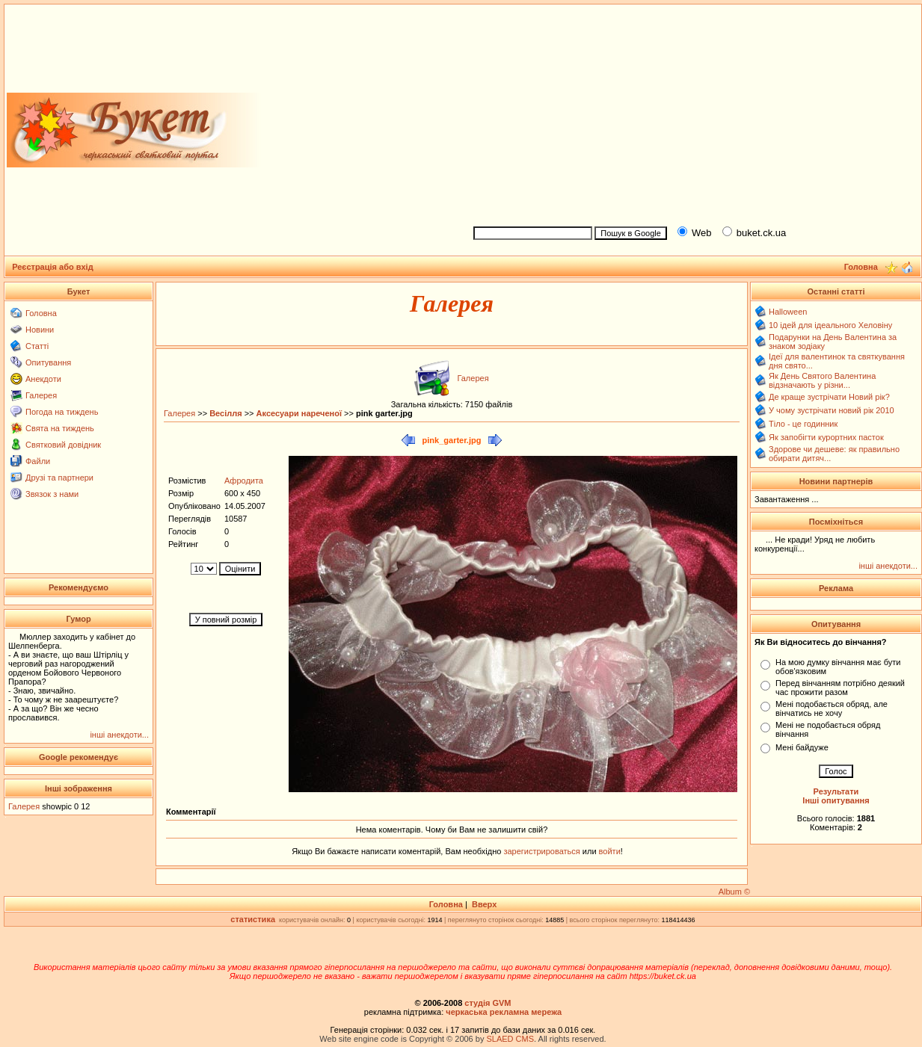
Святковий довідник (63, 444)
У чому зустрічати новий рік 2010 (831, 410)
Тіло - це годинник (803, 423)
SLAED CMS (510, 1038)
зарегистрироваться (542, 851)
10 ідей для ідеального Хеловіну (830, 325)
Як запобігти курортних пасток (826, 437)
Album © (734, 891)
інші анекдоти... (119, 734)
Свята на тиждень (59, 428)
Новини (39, 329)
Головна (41, 313)
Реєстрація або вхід (52, 266)
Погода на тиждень (61, 411)
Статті (37, 346)
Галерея (41, 395)
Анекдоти (43, 378)
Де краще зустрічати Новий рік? (829, 396)
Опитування (48, 362)
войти (609, 851)
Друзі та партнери (59, 477)
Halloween (788, 311)
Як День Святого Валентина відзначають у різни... (822, 380)
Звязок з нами (52, 493)
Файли (37, 461)
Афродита (243, 480)
